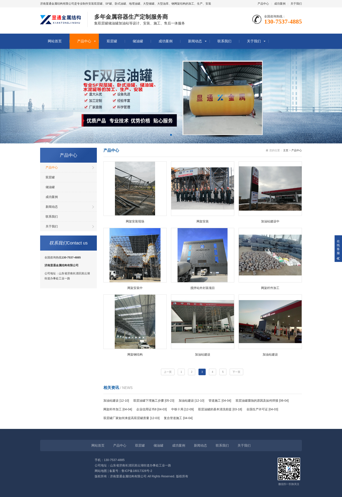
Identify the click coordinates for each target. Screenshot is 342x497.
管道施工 (215, 400)
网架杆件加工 (112, 409)
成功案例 (280, 3)
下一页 (236, 371)
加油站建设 (111, 400)
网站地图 (101, 471)
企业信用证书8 (146, 409)
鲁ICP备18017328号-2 (136, 471)
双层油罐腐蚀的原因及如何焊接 (257, 400)
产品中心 (263, 3)
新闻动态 (195, 41)
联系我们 (224, 41)
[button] (171, 135)
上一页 (168, 371)
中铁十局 (177, 409)
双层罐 (112, 41)
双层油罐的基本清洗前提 (215, 409)
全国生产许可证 (257, 409)
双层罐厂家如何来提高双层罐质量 (126, 418)
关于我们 (296, 3)
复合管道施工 (173, 418)
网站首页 (55, 41)
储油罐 (138, 41)
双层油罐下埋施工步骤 (148, 400)
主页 (285, 150)
